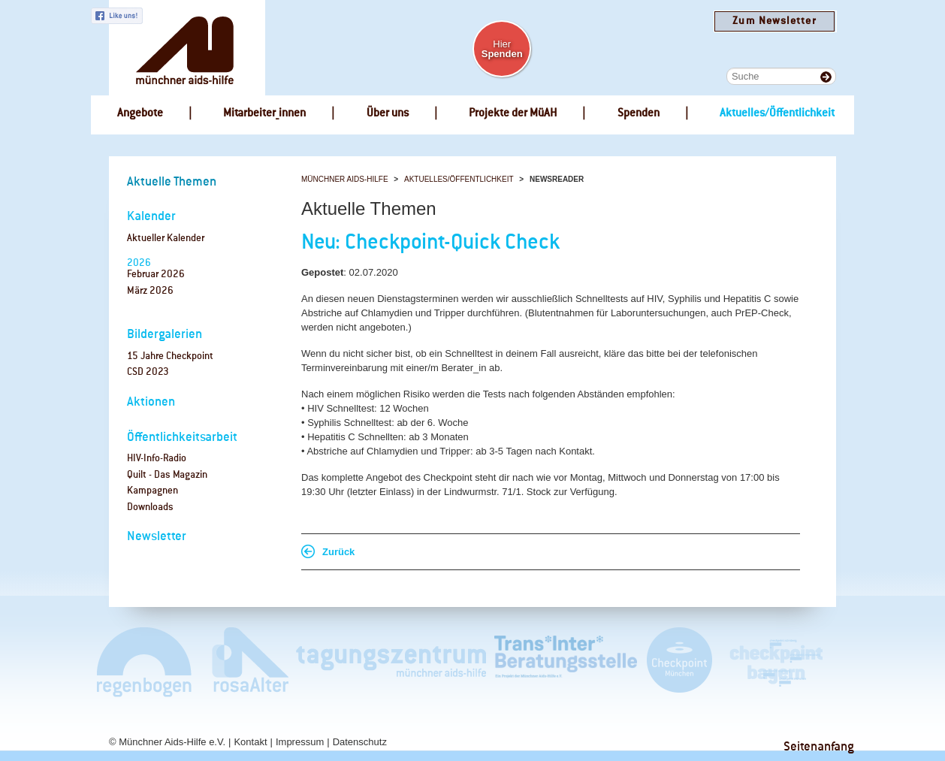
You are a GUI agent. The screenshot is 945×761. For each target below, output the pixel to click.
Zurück (338, 551)
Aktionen (151, 402)
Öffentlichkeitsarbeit (182, 437)
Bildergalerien (164, 335)
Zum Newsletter (774, 21)
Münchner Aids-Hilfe (344, 179)
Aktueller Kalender (165, 238)
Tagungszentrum (391, 661)
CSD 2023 (148, 372)
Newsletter (156, 537)
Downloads (150, 507)
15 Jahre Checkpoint (170, 356)
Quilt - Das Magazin (167, 475)
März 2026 (150, 291)
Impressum (300, 741)
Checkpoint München (678, 661)
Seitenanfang (818, 747)
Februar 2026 (156, 274)
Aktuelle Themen (171, 182)
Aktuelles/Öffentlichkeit (459, 179)
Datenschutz (360, 741)
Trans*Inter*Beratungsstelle (565, 661)
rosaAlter (244, 661)
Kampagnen (152, 491)
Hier (502, 48)
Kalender (151, 217)
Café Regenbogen (145, 661)
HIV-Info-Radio (156, 458)
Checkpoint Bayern (775, 661)
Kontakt (250, 741)
